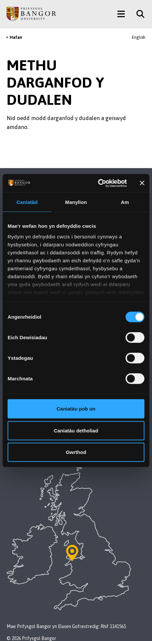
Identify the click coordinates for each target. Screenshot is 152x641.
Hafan (16, 37)
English (138, 37)
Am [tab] (125, 202)
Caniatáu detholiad (76, 430)
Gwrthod (76, 452)
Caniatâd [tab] (27, 202)
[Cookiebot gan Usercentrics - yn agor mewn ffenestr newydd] (98, 183)
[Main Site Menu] (121, 14)
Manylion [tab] (76, 202)
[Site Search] (138, 14)
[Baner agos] (142, 183)
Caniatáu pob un (76, 409)
